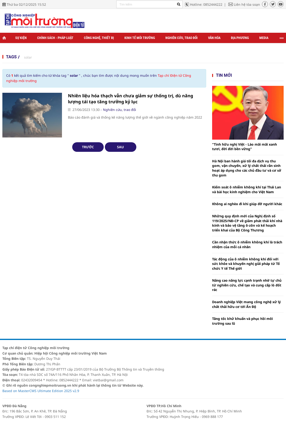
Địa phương (240, 38)
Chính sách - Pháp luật (55, 38)
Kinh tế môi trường (139, 38)
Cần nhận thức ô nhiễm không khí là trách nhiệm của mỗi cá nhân (247, 244)
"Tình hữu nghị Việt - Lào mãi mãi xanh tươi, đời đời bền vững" (244, 146)
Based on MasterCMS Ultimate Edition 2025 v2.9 (40, 391)
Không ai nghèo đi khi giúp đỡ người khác (247, 204)
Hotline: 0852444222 (206, 4)
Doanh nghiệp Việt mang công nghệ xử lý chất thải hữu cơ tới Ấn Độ (246, 304)
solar (28, 57)
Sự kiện (21, 38)
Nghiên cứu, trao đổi (181, 38)
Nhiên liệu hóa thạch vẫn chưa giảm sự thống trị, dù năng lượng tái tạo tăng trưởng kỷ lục (130, 98)
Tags (11, 56)
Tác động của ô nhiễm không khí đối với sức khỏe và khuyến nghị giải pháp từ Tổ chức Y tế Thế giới (246, 264)
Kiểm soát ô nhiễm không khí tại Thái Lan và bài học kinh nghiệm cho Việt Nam (246, 189)
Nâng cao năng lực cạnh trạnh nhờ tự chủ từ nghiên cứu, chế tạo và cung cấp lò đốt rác (246, 285)
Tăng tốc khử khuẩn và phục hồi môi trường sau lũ (242, 321)
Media (263, 38)
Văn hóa (214, 38)
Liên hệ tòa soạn (247, 4)
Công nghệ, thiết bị (99, 38)
